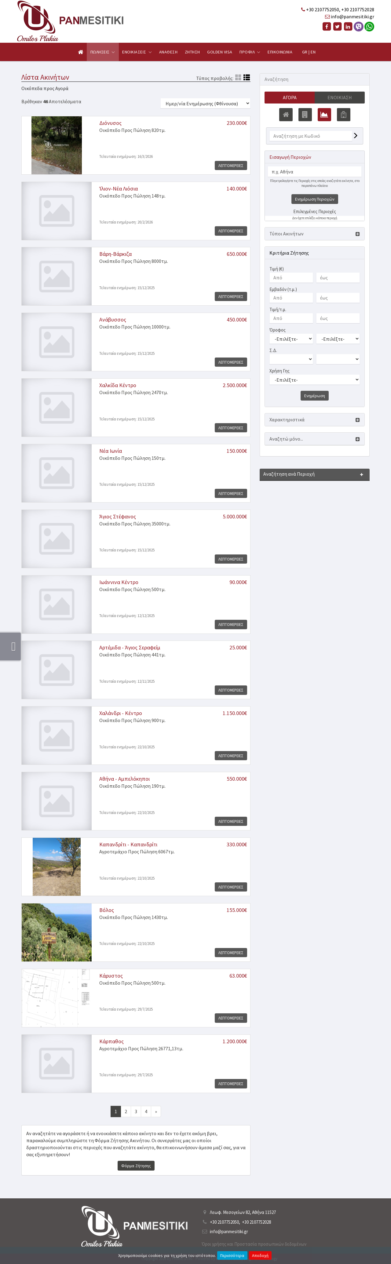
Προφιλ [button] (249, 52)
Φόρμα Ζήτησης (136, 1165)
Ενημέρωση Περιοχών (314, 199)
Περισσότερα (232, 1255)
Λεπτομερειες (230, 165)
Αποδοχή (260, 1255)
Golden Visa (219, 52)
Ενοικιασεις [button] (137, 52)
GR (305, 52)
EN (313, 52)
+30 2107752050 (322, 9)
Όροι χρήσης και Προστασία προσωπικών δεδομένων (254, 1244)
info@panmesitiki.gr (352, 16)
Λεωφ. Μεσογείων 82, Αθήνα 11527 (243, 1212)
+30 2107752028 (357, 9)
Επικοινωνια (280, 52)
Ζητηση (192, 52)
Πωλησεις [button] (102, 52)
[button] (314, 233)
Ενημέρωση (314, 395)
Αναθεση (168, 52)
